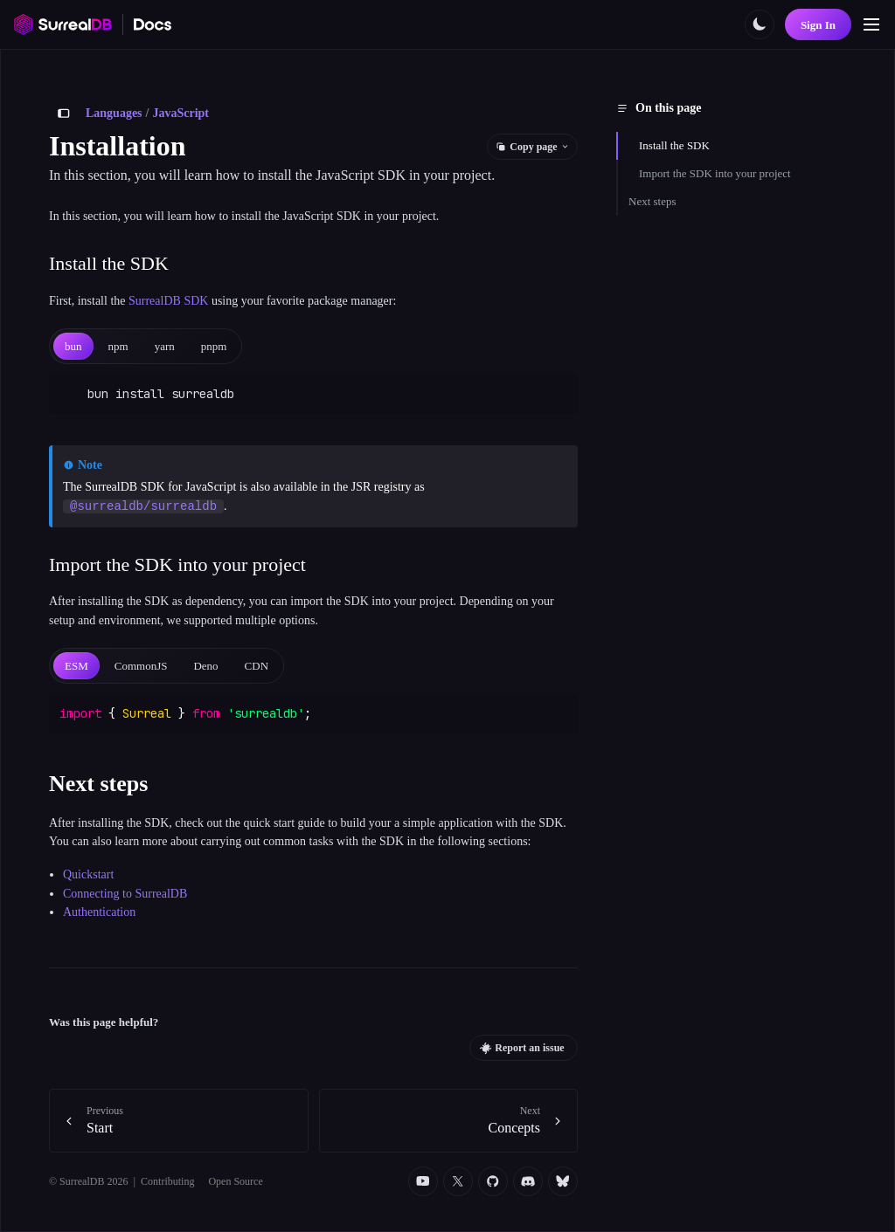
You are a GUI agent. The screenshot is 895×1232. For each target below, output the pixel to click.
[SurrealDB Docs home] (153, 24)
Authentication (99, 912)
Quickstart (88, 874)
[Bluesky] (563, 1181)
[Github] (493, 1181)
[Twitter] (458, 1181)
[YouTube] (423, 1181)
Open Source (235, 1181)
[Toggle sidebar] (64, 113)
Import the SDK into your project (715, 173)
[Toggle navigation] (871, 24)
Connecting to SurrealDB (125, 893)
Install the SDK (674, 145)
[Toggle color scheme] (759, 24)
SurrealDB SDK (168, 300)
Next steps (652, 201)
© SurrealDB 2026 (88, 1181)
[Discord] (528, 1181)
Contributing (167, 1181)
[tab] (73, 346)
